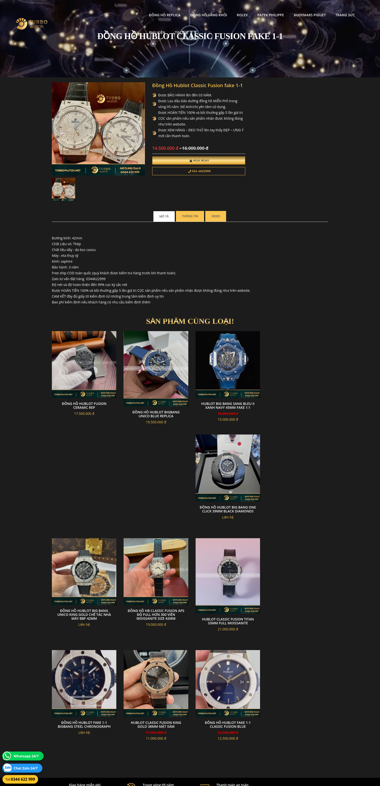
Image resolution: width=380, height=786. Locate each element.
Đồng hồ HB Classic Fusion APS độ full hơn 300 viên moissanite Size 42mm (296, 507)
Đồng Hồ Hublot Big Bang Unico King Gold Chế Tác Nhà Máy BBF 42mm (225, 507)
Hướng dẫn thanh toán (161, 731)
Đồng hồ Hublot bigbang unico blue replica (154, 411)
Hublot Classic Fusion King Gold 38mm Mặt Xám (225, 607)
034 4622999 (196, 171)
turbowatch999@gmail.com (79, 742)
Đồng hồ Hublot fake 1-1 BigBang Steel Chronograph (154, 607)
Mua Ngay (196, 160)
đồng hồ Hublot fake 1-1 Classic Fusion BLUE (296, 607)
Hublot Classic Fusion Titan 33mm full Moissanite (84, 616)
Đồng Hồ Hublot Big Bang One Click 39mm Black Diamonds (296, 402)
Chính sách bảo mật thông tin (166, 725)
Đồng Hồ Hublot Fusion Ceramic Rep (84, 402)
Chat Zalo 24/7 (26, 768)
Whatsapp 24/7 (26, 756)
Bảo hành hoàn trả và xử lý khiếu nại (226, 725)
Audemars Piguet (269, 8)
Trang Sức (305, 8)
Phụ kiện (333, 8)
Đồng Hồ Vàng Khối (168, 8)
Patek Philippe (230, 8)
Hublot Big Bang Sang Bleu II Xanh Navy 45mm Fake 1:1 (225, 402)
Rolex (202, 8)
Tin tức (357, 8)
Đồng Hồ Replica (125, 8)
